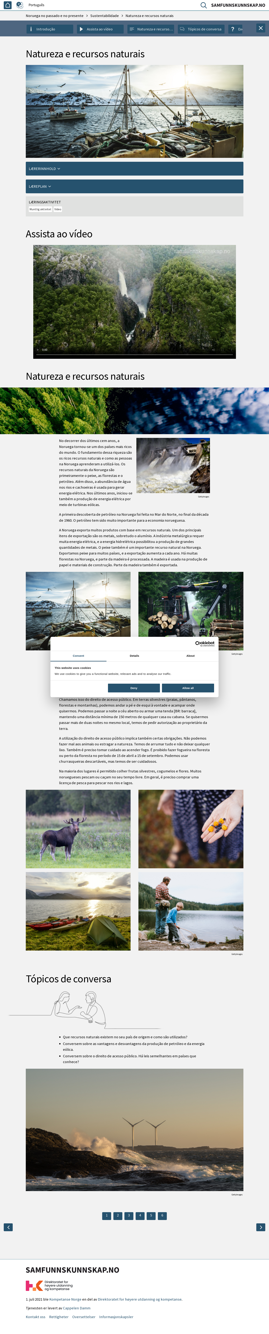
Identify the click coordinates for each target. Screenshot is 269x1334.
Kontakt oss (35, 1316)
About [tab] (190, 655)
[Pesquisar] (204, 6)
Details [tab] (134, 655)
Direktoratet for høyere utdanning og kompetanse (140, 1299)
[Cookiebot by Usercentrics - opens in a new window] (198, 644)
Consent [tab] (78, 655)
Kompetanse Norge (65, 1299)
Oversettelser (83, 1316)
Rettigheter (59, 1316)
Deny (133, 688)
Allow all (188, 688)
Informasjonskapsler (116, 1316)
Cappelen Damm (76, 1308)
